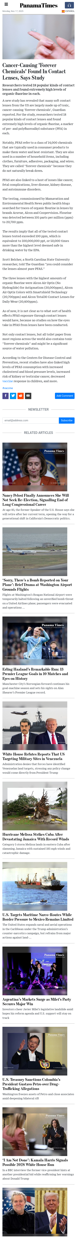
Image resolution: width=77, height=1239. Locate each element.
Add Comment (64, 395)
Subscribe (66, 420)
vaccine (7, 381)
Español (68, 11)
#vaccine (7, 388)
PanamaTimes (38, 5)
